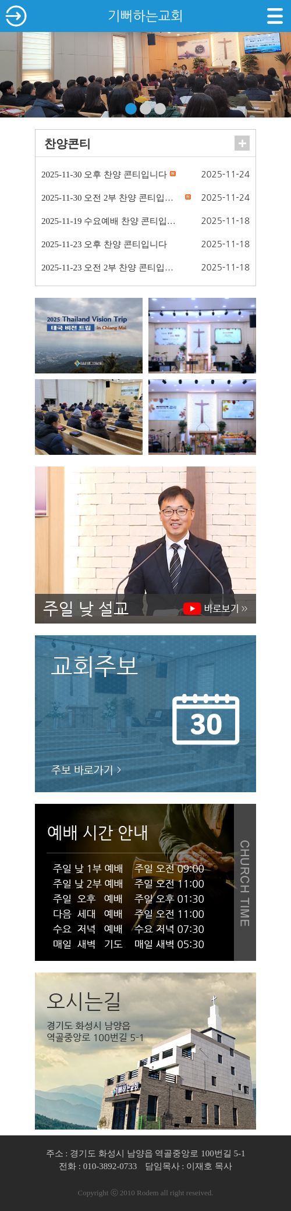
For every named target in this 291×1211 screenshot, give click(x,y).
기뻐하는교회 (145, 16)
